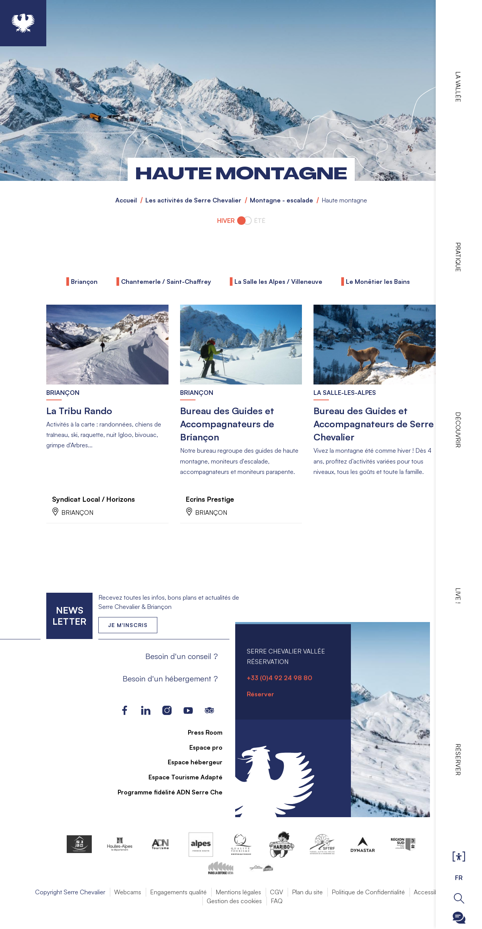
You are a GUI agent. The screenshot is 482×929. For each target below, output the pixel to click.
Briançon (84, 281)
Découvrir (458, 430)
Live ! (458, 596)
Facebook (124, 711)
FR (459, 878)
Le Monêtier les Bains (378, 281)
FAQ (277, 901)
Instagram (166, 711)
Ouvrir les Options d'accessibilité (459, 857)
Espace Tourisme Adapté (181, 777)
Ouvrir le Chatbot (459, 917)
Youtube (188, 711)
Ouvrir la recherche (459, 898)
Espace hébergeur (190, 762)
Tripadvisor (209, 711)
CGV (276, 892)
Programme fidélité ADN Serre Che (165, 792)
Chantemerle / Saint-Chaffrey (166, 281)
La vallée (458, 86)
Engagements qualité (178, 892)
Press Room (200, 733)
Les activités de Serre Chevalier (193, 200)
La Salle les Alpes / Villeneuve (278, 281)
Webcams (127, 892)
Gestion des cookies (234, 901)
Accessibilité (430, 892)
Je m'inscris (128, 625)
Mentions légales (238, 892)
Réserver (458, 760)
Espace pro (201, 748)
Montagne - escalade (281, 200)
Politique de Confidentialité (368, 892)
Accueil (126, 200)
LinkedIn (145, 711)
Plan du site (307, 892)
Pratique (458, 257)
